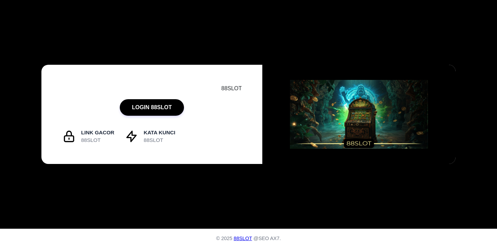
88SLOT (243, 238)
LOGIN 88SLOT (152, 107)
